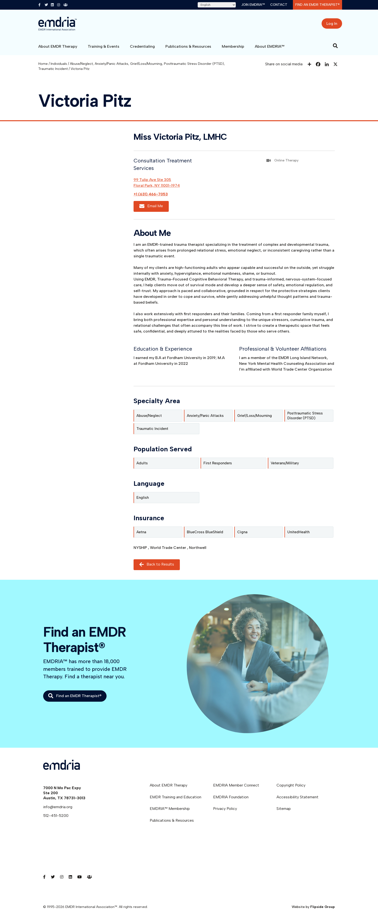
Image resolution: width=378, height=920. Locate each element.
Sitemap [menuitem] (284, 808)
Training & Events (103, 46)
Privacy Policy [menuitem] (225, 808)
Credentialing (142, 46)
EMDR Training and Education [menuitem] (175, 797)
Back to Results (156, 564)
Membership (233, 46)
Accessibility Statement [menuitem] (297, 797)
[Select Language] (217, 4)
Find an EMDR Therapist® (317, 5)
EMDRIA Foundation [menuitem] (231, 797)
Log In (331, 23)
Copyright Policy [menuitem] (291, 785)
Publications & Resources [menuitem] (172, 820)
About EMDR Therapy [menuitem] (168, 785)
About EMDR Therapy (57, 46)
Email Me (151, 206)
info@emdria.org (57, 807)
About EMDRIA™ (269, 46)
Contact (278, 5)
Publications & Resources (188, 46)
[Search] (335, 45)
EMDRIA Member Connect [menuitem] (236, 785)
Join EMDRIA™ (253, 5)
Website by (313, 907)
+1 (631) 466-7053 (151, 194)
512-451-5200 (55, 815)
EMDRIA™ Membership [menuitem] (170, 808)
